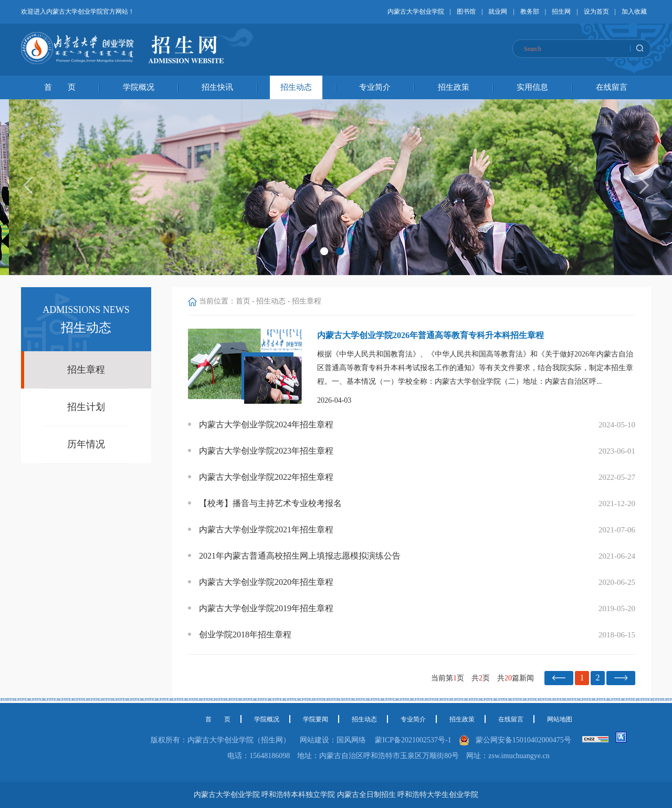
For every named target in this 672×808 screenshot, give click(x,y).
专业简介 (375, 87)
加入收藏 (634, 11)
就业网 (497, 11)
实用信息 (532, 87)
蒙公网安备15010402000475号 (525, 740)
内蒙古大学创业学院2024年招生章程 (266, 424)
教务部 (529, 11)
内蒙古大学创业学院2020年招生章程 (266, 582)
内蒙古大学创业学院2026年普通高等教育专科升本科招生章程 (430, 335)
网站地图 (559, 719)
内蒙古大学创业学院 (415, 11)
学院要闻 (315, 719)
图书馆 (466, 11)
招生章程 (86, 369)
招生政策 (453, 87)
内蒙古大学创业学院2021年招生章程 (266, 529)
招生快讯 (217, 87)
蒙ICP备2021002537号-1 (413, 740)
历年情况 (86, 444)
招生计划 (86, 407)
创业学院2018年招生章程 (245, 634)
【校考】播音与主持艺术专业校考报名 (270, 503)
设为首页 (596, 11)
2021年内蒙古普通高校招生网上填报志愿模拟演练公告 (300, 555)
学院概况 (138, 87)
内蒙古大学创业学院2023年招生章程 (266, 450)
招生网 (561, 11)
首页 (243, 301)
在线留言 (611, 87)
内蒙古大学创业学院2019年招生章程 (266, 608)
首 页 (60, 87)
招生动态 (296, 87)
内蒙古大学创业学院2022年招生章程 (266, 477)
